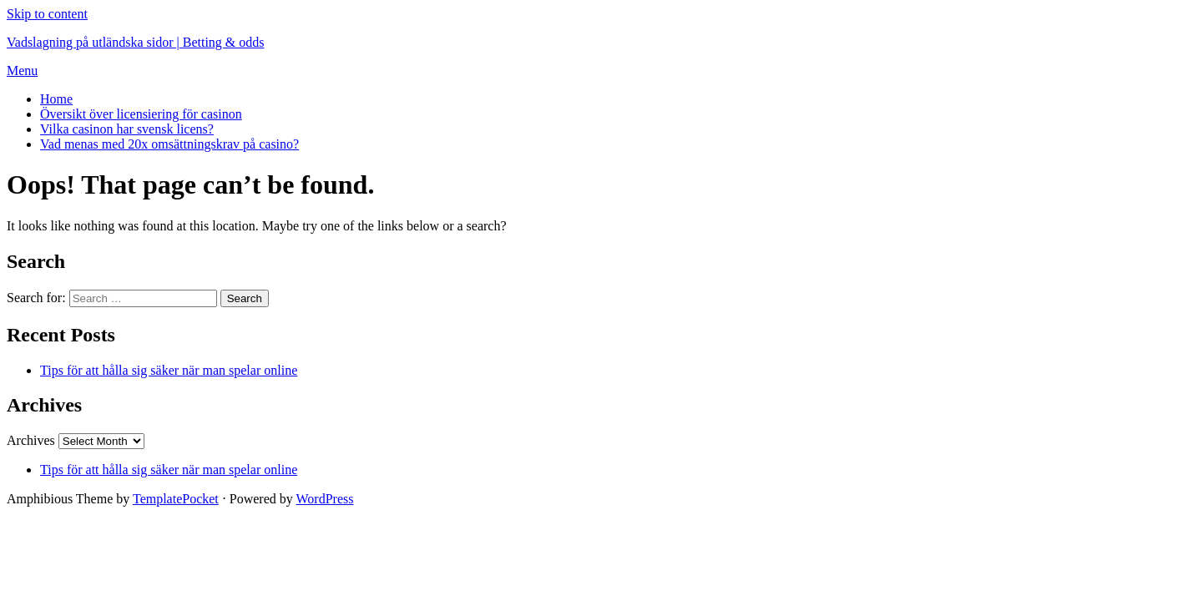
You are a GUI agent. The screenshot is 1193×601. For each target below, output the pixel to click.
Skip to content (47, 14)
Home (56, 99)
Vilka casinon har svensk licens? (127, 129)
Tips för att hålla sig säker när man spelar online (168, 370)
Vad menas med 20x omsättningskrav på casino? (169, 144)
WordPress (325, 499)
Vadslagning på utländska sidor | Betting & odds (136, 42)
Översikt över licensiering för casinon (141, 114)
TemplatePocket (176, 499)
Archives (31, 440)
